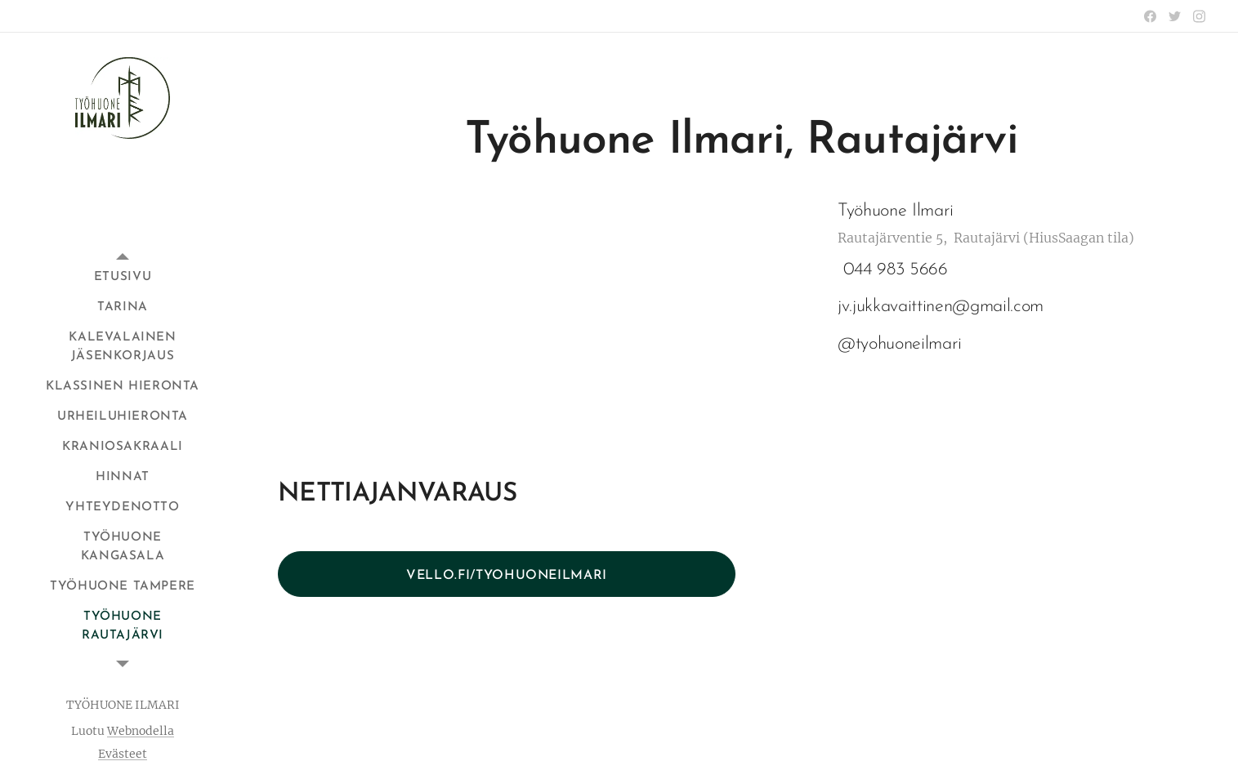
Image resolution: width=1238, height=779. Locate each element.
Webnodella (140, 730)
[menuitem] (122, 277)
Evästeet (122, 753)
